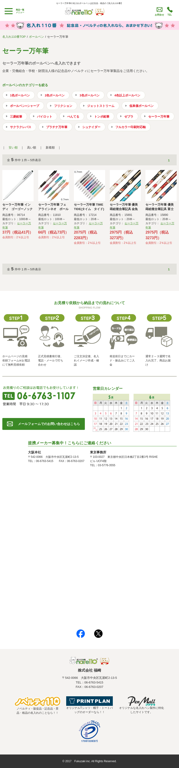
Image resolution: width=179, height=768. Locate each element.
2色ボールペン (55, 95)
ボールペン (36, 36)
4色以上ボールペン (127, 95)
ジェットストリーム (100, 106)
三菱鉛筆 (16, 116)
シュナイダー (91, 127)
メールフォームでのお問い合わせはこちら (49, 424)
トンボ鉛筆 (101, 116)
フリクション (63, 106)
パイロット (44, 116)
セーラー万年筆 (158, 116)
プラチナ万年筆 (56, 127)
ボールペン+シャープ (24, 106)
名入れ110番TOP (14, 36)
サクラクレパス (20, 127)
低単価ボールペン (141, 106)
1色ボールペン (20, 95)
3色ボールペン (89, 95)
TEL (170, 15)
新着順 (50, 147)
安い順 (13, 147)
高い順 (31, 147)
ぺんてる (73, 116)
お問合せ (159, 15)
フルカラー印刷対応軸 (130, 127)
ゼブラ (128, 116)
